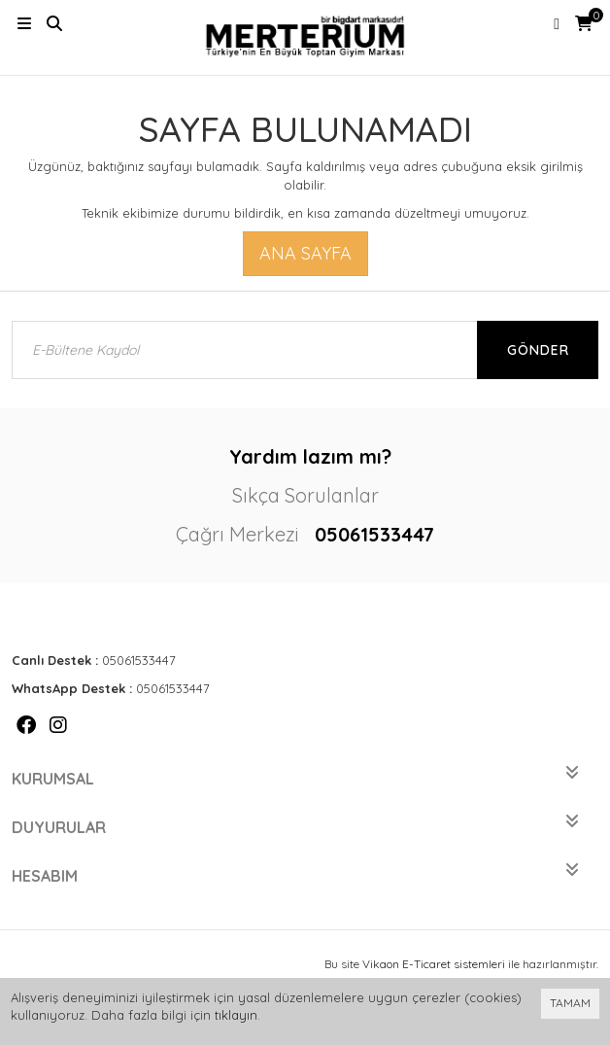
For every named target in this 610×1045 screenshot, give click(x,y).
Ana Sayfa (305, 253)
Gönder (538, 350)
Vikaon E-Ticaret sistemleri (433, 964)
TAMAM (570, 1002)
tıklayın (236, 1015)
